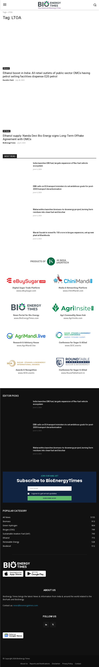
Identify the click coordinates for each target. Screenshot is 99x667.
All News (7, 131)
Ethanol (6, 68)
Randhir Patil (8, 80)
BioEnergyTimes (9, 143)
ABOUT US (50, 590)
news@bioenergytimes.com (25, 605)
